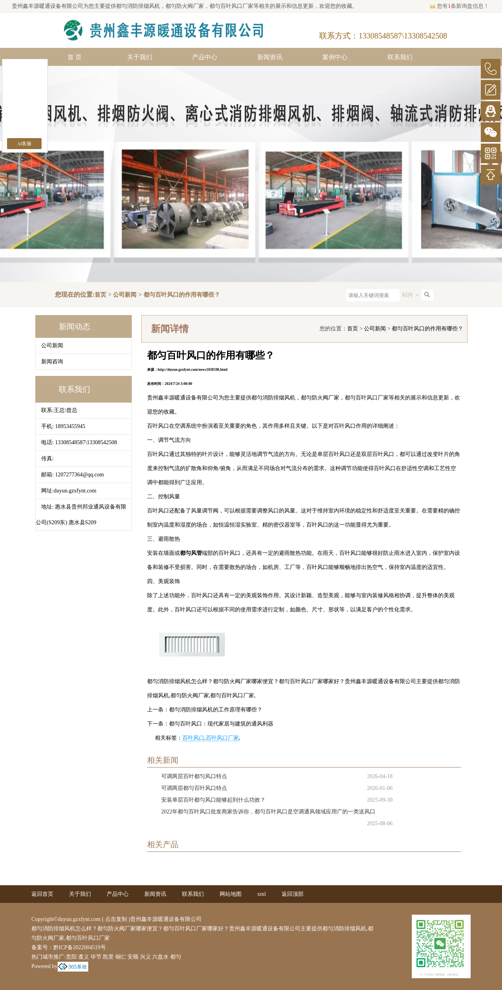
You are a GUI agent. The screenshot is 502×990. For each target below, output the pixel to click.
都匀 (175, 957)
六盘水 (160, 957)
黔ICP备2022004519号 (79, 947)
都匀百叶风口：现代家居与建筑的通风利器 (221, 724)
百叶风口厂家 (222, 738)
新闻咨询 (52, 362)
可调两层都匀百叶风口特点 (194, 788)
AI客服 (24, 143)
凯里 (108, 957)
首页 (100, 295)
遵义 (83, 957)
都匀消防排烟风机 (138, 6)
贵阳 (71, 957)
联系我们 (400, 57)
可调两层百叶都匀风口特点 (194, 776)
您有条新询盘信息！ (459, 6)
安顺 (132, 957)
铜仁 (120, 957)
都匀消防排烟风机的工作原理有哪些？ (215, 710)
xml (261, 894)
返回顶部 (293, 894)
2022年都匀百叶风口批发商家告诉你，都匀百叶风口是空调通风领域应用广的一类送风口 (268, 812)
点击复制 (116, 919)
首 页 (74, 57)
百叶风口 (193, 738)
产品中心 (204, 57)
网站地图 (231, 894)
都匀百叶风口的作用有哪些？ (182, 295)
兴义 (145, 957)
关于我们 (139, 57)
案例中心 (334, 57)
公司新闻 (124, 295)
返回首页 (42, 894)
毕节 (96, 957)
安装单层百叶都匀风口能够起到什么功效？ (213, 800)
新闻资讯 (269, 57)
